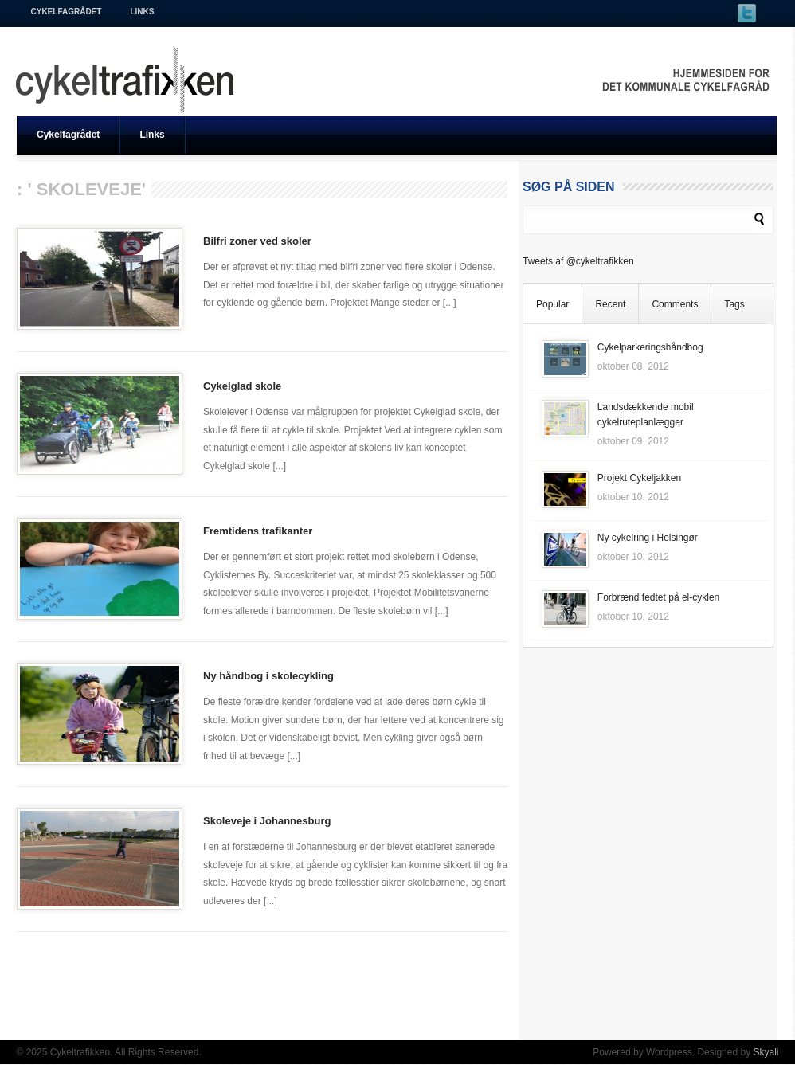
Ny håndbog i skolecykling (268, 676)
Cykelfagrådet (66, 11)
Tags (734, 304)
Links (142, 11)
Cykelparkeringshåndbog (650, 347)
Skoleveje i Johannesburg (267, 821)
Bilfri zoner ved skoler (257, 241)
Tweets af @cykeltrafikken (578, 261)
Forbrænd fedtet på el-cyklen (658, 597)
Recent (610, 304)
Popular (552, 304)
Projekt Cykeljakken (639, 478)
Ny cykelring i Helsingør (647, 537)
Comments (675, 304)
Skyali (765, 1052)
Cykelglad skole (242, 386)
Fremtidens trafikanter (257, 531)
